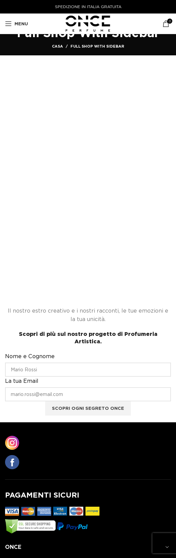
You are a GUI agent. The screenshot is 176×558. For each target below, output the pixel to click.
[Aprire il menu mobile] (16, 23)
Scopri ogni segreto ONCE (88, 408)
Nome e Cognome (30, 356)
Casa (57, 46)
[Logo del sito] (88, 23)
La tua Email (21, 381)
